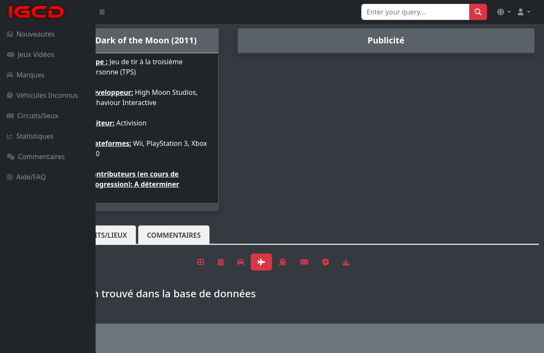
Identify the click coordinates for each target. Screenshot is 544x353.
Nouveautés (31, 34)
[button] (504, 11)
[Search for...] (415, 12)
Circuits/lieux (32, 115)
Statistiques (30, 136)
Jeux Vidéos (30, 54)
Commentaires (36, 156)
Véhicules (129, 235)
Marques (26, 75)
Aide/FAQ (26, 177)
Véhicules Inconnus (42, 95)
